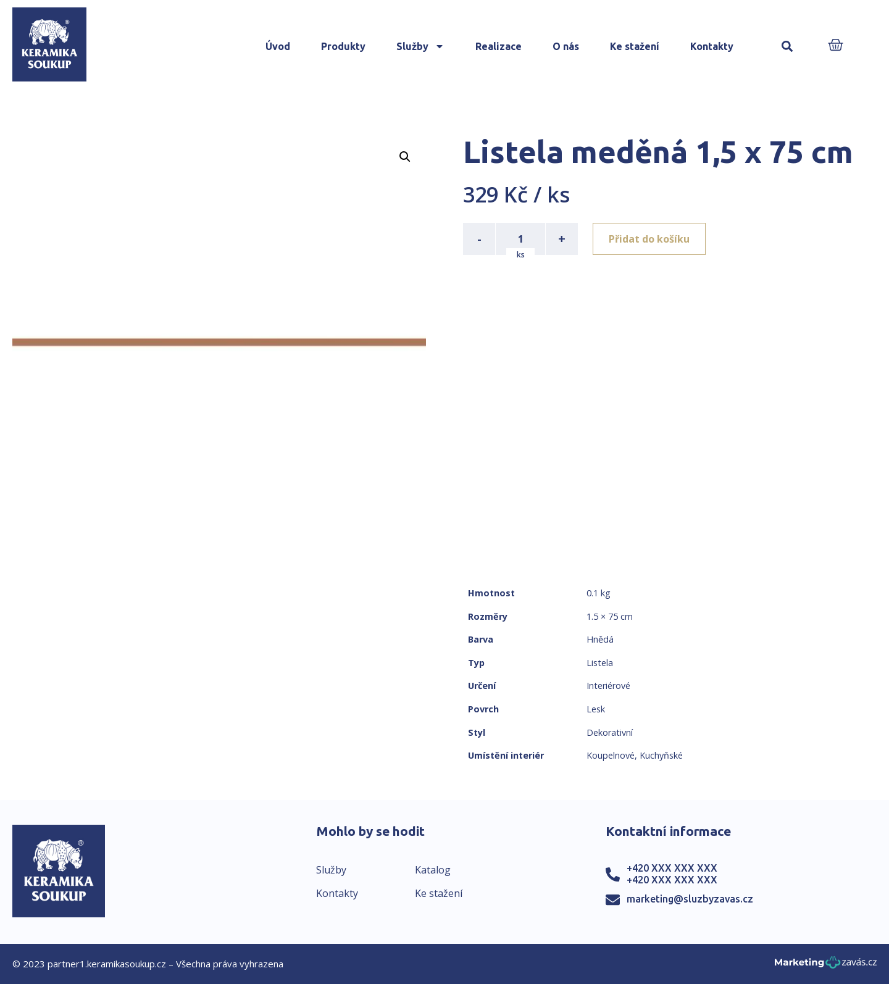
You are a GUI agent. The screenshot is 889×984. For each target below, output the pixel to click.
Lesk (595, 709)
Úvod (277, 46)
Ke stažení (634, 46)
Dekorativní (609, 732)
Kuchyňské (661, 755)
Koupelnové (610, 755)
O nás (566, 46)
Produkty (343, 46)
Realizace (498, 46)
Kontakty (711, 46)
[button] (787, 46)
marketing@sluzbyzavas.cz (690, 898)
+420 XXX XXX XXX (672, 868)
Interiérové (608, 685)
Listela (599, 663)
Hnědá (600, 639)
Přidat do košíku (649, 239)
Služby (420, 46)
